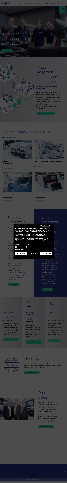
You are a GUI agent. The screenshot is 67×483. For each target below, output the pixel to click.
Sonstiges (20, 249)
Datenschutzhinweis (24, 257)
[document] (33, 235)
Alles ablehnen (21, 253)
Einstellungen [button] (31, 257)
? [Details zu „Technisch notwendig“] (30, 244)
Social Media (21, 247)
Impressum (17, 257)
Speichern (33, 253)
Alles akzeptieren (46, 253)
